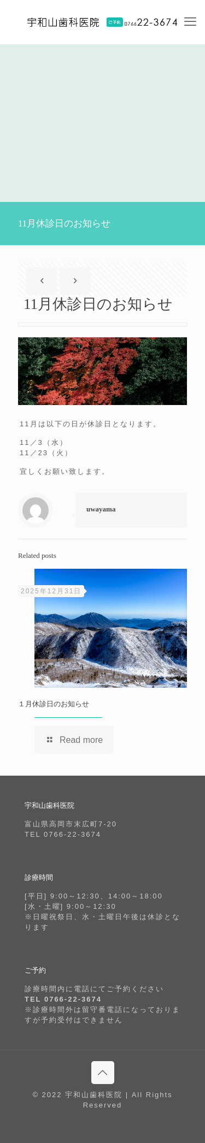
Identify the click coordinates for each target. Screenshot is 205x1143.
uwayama (100, 509)
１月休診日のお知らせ (53, 704)
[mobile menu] (190, 22)
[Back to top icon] (102, 1072)
